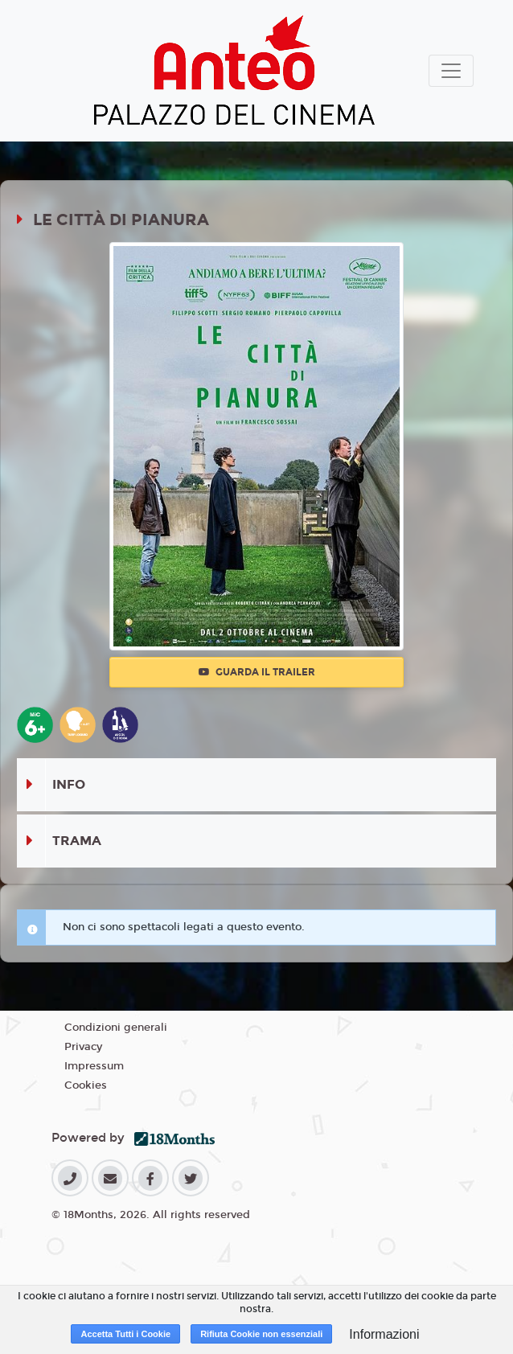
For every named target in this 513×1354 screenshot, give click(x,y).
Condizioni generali (115, 1027)
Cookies (85, 1085)
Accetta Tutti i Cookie (125, 1334)
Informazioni (384, 1334)
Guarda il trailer (257, 672)
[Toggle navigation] (451, 71)
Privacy (83, 1046)
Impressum (94, 1066)
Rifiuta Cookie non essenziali (261, 1334)
